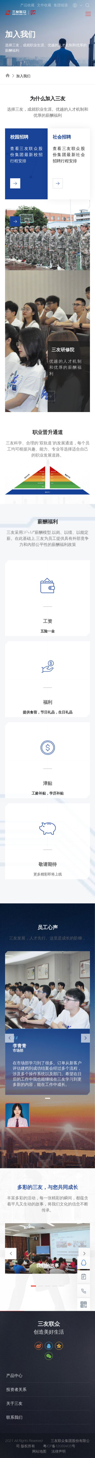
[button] (84, 1253)
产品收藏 (27, 5)
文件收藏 (44, 5)
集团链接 (61, 5)
